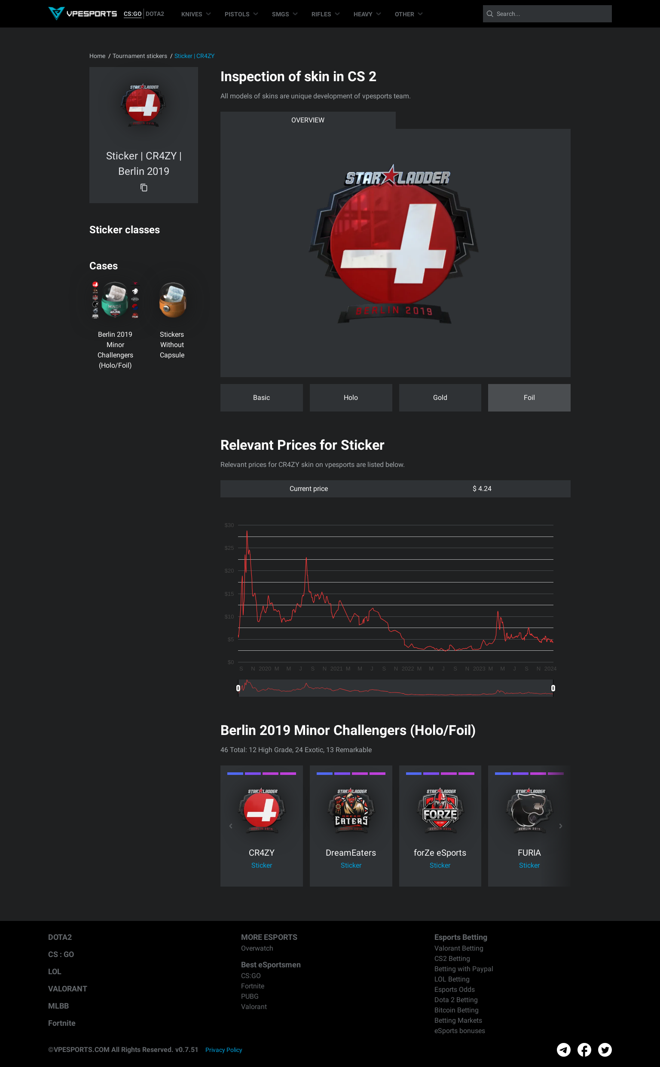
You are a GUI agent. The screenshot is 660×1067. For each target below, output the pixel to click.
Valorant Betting (458, 948)
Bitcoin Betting (456, 1010)
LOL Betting (452, 979)
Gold (440, 397)
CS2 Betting (452, 958)
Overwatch (257, 948)
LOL (54, 971)
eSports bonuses (459, 1031)
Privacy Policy (223, 1049)
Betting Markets (458, 1020)
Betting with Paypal (463, 969)
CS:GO (133, 13)
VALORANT (67, 988)
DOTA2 (155, 13)
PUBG (250, 996)
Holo (351, 397)
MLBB (58, 1005)
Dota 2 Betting (456, 1000)
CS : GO (61, 954)
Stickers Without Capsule (172, 344)
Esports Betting (460, 937)
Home (97, 55)
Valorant (254, 1007)
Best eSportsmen (271, 964)
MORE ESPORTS (269, 937)
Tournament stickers (140, 55)
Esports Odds (454, 989)
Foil (529, 397)
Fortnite (62, 1022)
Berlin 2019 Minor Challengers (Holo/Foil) (115, 349)
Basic (261, 397)
